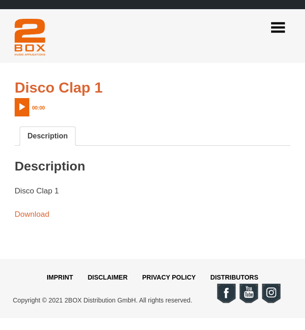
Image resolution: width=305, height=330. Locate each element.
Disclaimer (107, 277)
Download (32, 214)
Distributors (234, 277)
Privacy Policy (169, 277)
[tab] (48, 136)
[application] (49, 105)
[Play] (22, 107)
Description (47, 136)
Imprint (60, 277)
